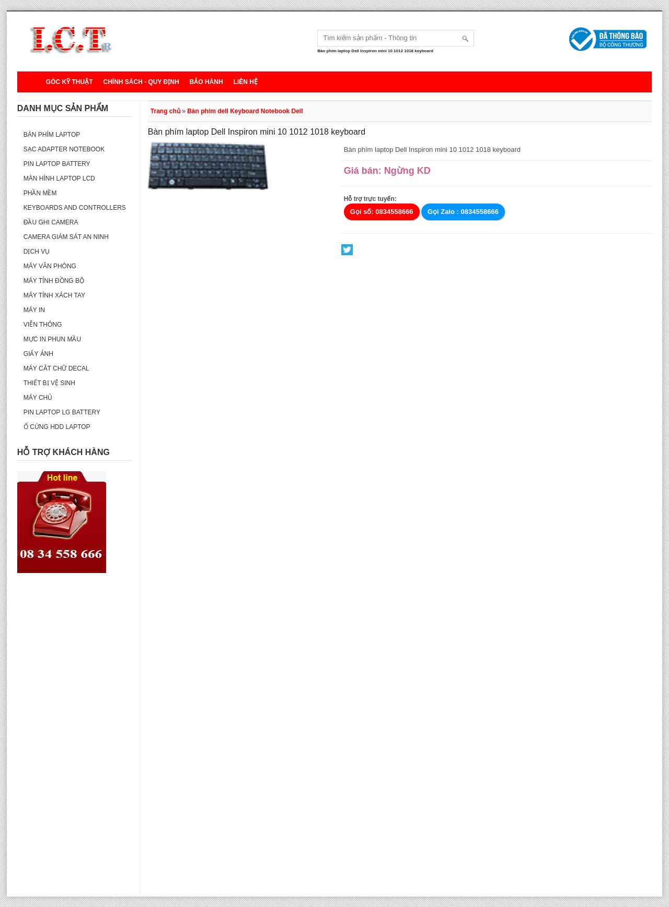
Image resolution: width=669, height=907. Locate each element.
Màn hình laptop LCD (59, 178)
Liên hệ (246, 82)
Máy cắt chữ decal (56, 368)
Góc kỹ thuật (69, 82)
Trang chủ (165, 111)
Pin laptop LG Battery (62, 412)
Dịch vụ (37, 251)
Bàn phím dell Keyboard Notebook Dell (245, 111)
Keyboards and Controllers (75, 207)
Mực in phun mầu (52, 339)
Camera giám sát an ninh (66, 237)
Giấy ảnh (38, 353)
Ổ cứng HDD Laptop (57, 427)
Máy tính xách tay (54, 295)
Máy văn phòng (50, 266)
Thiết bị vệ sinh (49, 383)
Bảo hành (206, 82)
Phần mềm (40, 193)
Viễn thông (43, 324)
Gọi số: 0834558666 (381, 212)
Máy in (34, 310)
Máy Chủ (38, 397)
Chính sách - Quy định (141, 82)
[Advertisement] (75, 740)
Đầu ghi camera (51, 222)
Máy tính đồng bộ (54, 280)
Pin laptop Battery (57, 164)
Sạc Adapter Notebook (64, 149)
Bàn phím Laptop (52, 134)
